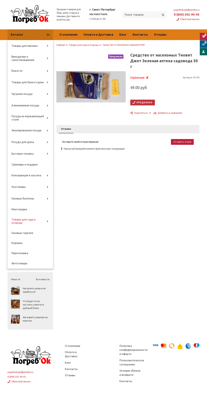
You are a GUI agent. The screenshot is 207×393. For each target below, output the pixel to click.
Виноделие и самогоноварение (22, 58)
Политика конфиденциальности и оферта (133, 350)
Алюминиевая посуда (25, 105)
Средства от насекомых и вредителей (124, 45)
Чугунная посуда (21, 93)
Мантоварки (19, 209)
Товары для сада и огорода (23, 221)
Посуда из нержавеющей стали (27, 118)
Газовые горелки (22, 232)
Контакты (140, 34)
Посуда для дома (22, 142)
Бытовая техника (22, 153)
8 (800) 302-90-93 (186, 14)
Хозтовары (18, 186)
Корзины (16, 242)
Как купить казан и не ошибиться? (34, 290)
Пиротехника (19, 253)
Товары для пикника (24, 45)
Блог (123, 34)
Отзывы (160, 34)
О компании (68, 34)
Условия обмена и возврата (129, 372)
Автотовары (19, 263)
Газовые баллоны (22, 198)
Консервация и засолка (26, 175)
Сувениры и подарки (24, 164)
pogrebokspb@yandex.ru (186, 10)
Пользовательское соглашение (131, 362)
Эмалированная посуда (26, 130)
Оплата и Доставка (98, 34)
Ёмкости (16, 70)
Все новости (42, 279)
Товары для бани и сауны (27, 82)
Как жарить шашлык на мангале (35, 319)
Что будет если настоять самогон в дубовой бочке (33, 304)
